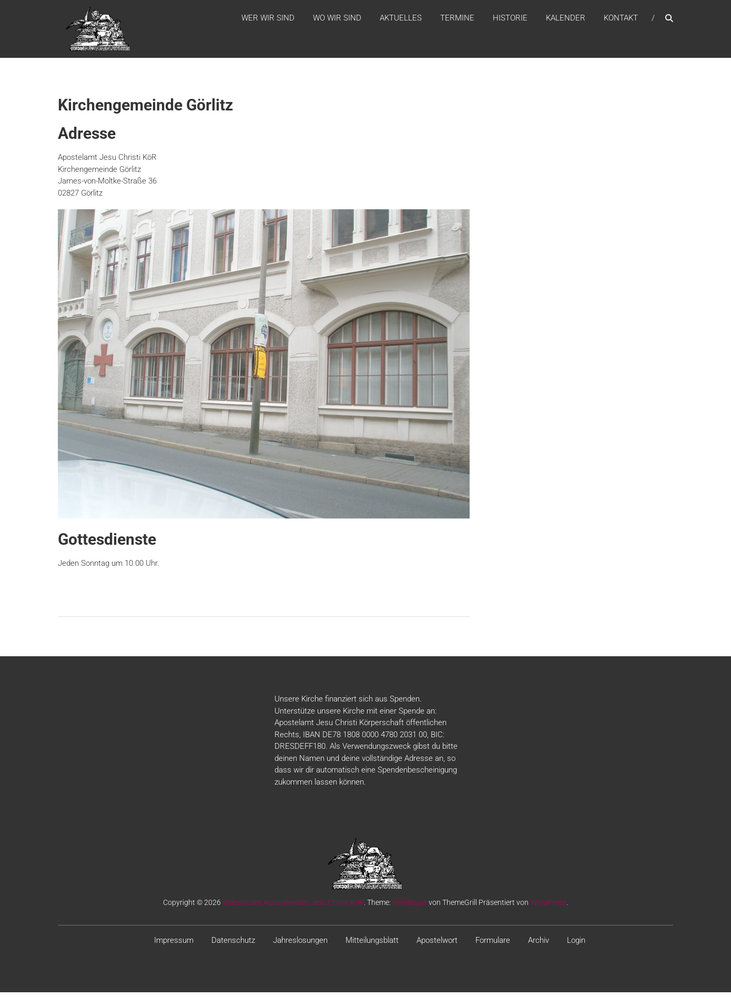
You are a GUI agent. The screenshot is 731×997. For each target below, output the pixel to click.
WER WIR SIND (268, 20)
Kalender (565, 20)
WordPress (548, 907)
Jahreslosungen (300, 945)
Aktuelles (401, 20)
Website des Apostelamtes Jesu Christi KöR (293, 907)
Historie (510, 20)
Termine (457, 20)
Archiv (538, 945)
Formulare (492, 945)
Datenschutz (233, 945)
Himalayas (409, 907)
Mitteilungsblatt (372, 945)
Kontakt (621, 20)
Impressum (174, 945)
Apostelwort (437, 945)
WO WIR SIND (337, 20)
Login (576, 945)
